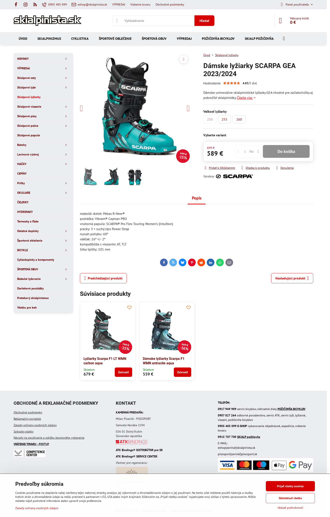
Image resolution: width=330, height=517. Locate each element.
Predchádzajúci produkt (103, 278)
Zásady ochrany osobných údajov (35, 425)
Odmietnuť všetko (290, 498)
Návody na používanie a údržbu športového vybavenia (49, 438)
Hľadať (204, 21)
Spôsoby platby (24, 431)
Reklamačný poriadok (27, 419)
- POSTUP (31, 444)
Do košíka (286, 151)
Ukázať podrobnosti (290, 508)
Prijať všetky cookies (290, 486)
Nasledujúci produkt (292, 278)
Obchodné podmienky (28, 412)
